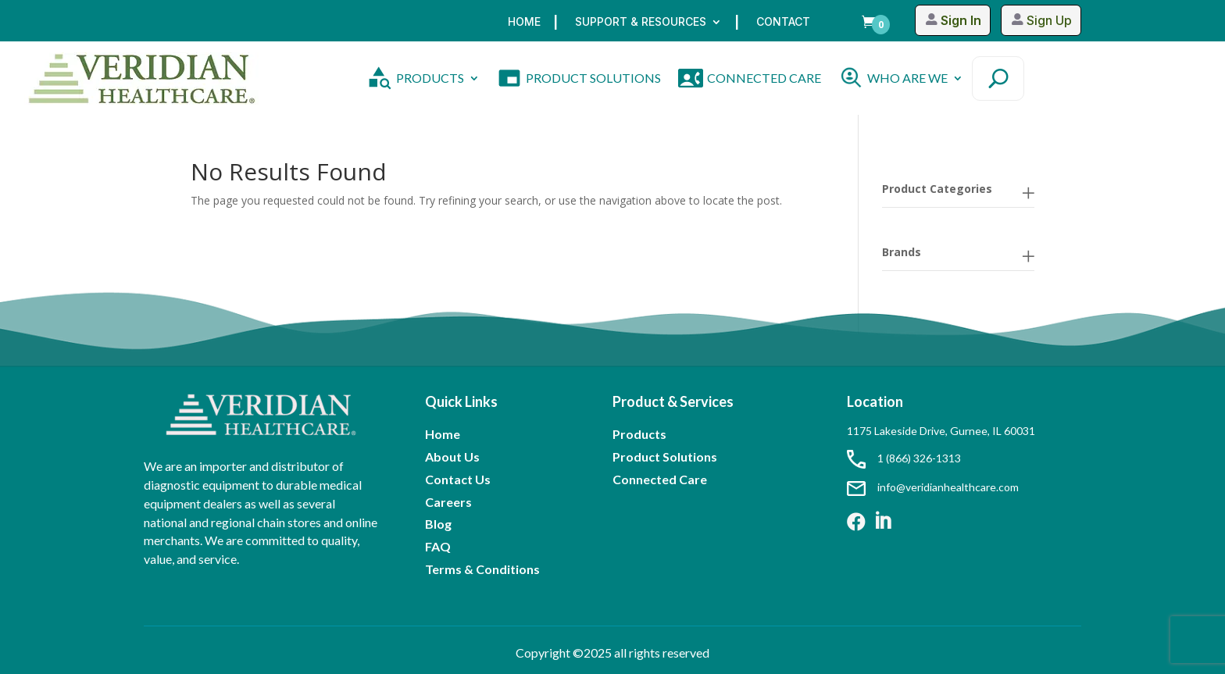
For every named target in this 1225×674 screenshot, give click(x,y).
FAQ (438, 546)
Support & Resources (640, 22)
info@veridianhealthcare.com (933, 487)
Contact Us (458, 479)
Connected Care (659, 479)
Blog (438, 523)
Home (524, 22)
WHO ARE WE (907, 77)
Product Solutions (664, 456)
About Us (452, 456)
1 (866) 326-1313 (904, 458)
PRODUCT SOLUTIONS (593, 77)
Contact (783, 22)
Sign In (960, 20)
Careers (448, 501)
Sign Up (1049, 20)
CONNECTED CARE (764, 77)
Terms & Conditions (482, 569)
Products (639, 433)
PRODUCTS (430, 77)
